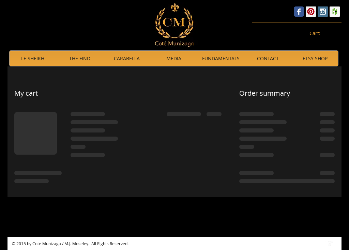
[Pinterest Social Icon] (311, 11)
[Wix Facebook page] (299, 11)
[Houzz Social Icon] (335, 11)
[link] (318, 33)
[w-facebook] (316, 243)
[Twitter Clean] (323, 243)
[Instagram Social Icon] (323, 11)
